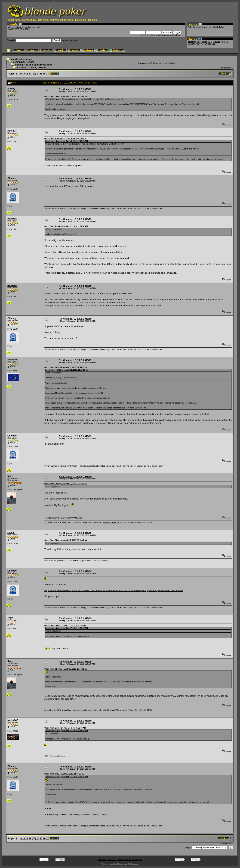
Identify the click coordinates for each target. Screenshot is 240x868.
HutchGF (12, 130)
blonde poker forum (21, 59)
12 (30, 73)
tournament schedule (61, 19)
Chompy (12, 178)
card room (43, 19)
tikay (10, 476)
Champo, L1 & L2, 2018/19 (31, 67)
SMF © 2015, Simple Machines (130, 860)
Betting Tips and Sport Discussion (33, 64)
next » (230, 68)
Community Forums (23, 62)
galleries (92, 19)
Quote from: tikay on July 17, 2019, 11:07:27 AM (64, 774)
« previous (224, 68)
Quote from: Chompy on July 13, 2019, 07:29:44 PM (65, 96)
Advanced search (71, 40)
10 (23, 73)
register (37, 27)
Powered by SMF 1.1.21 (107, 860)
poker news (14, 19)
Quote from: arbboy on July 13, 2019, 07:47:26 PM (65, 138)
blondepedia (29, 19)
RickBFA (12, 218)
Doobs (10, 532)
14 (37, 73)
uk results (80, 19)
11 (27, 73)
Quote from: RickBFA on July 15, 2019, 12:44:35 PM (65, 367)
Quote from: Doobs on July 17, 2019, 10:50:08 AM (65, 625)
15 (41, 73)
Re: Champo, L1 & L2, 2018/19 (75, 89)
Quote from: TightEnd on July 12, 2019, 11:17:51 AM (66, 226)
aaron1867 (13, 359)
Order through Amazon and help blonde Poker (206, 27)
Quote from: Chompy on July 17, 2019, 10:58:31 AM (65, 669)
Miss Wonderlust (208, 44)
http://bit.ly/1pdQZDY (111, 522)
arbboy (11, 88)
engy (10, 617)
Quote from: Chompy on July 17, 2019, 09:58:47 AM (65, 484)
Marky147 (12, 720)
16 (44, 73)
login (30, 27)
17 (47, 73)
